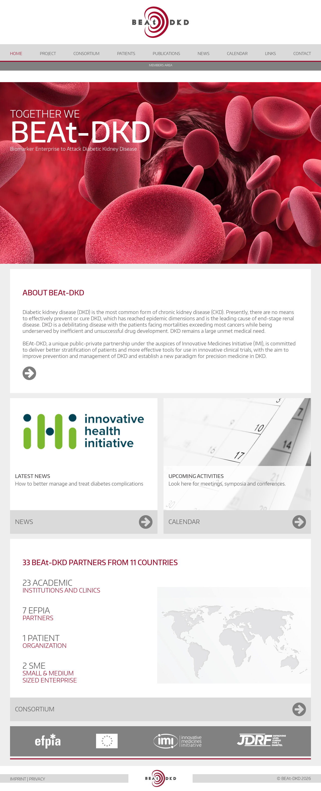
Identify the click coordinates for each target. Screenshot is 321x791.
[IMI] (177, 741)
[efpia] (35, 741)
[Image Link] (29, 378)
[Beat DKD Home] (160, 22)
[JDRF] (274, 741)
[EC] (107, 741)
